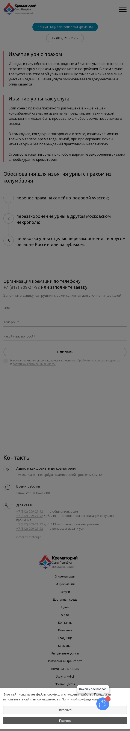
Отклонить (65, 710)
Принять (65, 720)
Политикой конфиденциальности (86, 699)
